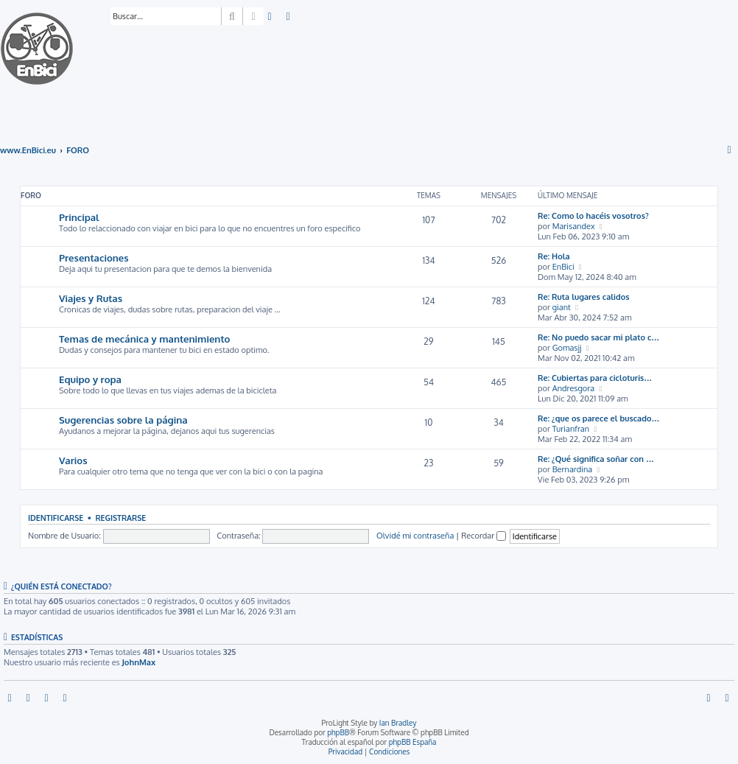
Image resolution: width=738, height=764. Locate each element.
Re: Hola (554, 256)
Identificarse (55, 517)
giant (561, 307)
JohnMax (138, 662)
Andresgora (573, 388)
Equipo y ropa (90, 379)
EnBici (563, 267)
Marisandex (573, 226)
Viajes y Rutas (90, 298)
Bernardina (572, 469)
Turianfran (570, 429)
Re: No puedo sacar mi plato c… (598, 337)
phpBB (338, 732)
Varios (73, 460)
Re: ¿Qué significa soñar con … (596, 459)
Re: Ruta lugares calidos (584, 297)
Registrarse (120, 517)
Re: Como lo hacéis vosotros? (593, 216)
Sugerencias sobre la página (123, 419)
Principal (79, 217)
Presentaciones (94, 257)
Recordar (483, 535)
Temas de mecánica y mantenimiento (144, 338)
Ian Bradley (398, 722)
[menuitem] (270, 17)
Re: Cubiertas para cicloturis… (595, 378)
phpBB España (413, 741)
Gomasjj (567, 348)
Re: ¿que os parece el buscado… (599, 418)
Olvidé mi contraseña (415, 535)
